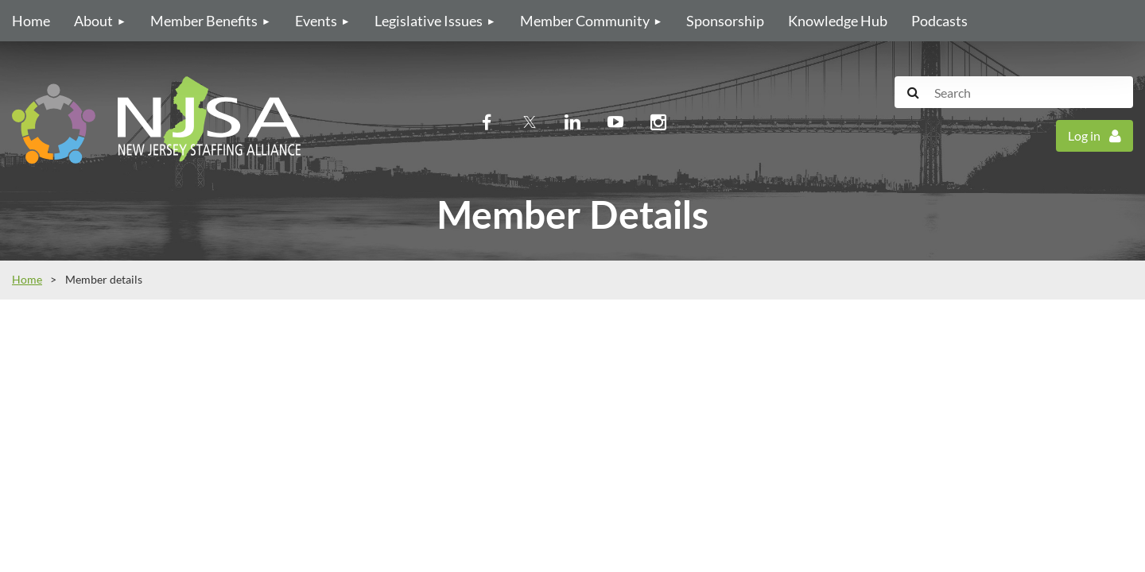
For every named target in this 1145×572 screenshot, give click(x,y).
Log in (1084, 135)
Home (27, 279)
